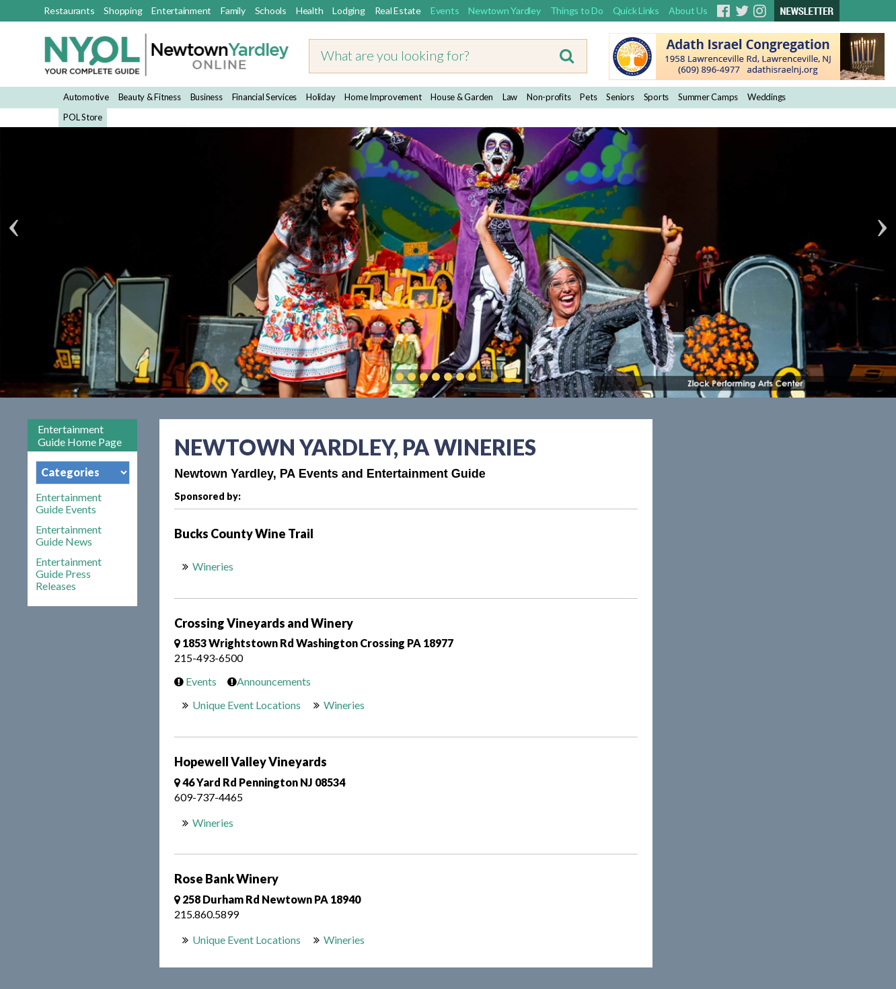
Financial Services (264, 96)
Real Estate (398, 10)
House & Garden (462, 96)
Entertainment (181, 10)
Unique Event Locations (246, 704)
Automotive (86, 96)
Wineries (213, 566)
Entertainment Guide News (69, 535)
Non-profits (548, 96)
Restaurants (69, 10)
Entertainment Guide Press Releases (69, 574)
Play (492, 377)
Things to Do (576, 10)
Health (310, 10)
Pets (588, 96)
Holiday (320, 96)
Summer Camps (708, 96)
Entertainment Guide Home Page (80, 435)
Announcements (266, 681)
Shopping (123, 10)
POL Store (82, 117)
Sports (656, 96)
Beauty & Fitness (149, 96)
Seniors (620, 96)
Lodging (348, 10)
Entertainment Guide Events (69, 503)
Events (445, 10)
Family (233, 10)
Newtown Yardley (504, 10)
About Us (688, 10)
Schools (271, 10)
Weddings (766, 96)
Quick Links (636, 10)
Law (509, 96)
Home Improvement (382, 96)
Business (206, 96)
